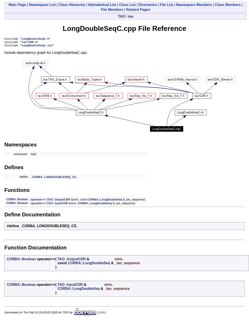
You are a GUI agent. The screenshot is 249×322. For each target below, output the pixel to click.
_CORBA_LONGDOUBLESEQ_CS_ (54, 179)
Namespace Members (194, 5)
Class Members (228, 5)
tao (130, 16)
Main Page (17, 5)
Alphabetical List (102, 5)
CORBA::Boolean (17, 201)
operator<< (38, 201)
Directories (148, 5)
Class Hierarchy (72, 5)
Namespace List (42, 5)
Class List (127, 5)
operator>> (38, 205)
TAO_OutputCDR (58, 201)
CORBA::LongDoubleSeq (105, 201)
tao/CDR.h (29, 43)
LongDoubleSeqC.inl (37, 47)
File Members (112, 9)
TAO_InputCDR (57, 205)
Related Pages (138, 9)
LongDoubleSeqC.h (35, 39)
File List (166, 5)
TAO (121, 16)
